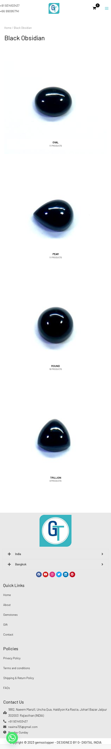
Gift (5, 624)
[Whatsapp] (12, 738)
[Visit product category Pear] (55, 213)
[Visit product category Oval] (55, 102)
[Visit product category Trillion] (55, 437)
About (7, 605)
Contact (8, 634)
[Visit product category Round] (55, 325)
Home (7, 27)
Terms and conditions (16, 668)
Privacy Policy (12, 658)
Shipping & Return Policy (18, 678)
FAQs (6, 688)
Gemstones (10, 614)
